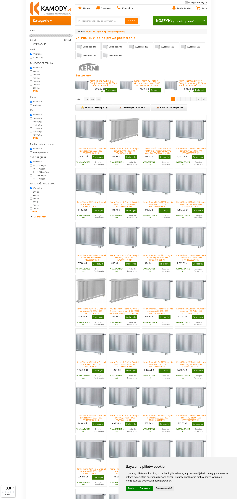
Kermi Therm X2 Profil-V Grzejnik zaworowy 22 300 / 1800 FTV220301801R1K (158, 257)
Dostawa (103, 8)
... (187, 99)
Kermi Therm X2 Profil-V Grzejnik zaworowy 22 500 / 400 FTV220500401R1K (158, 417)
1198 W (37, 131)
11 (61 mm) (39, 178)
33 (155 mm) (39, 165)
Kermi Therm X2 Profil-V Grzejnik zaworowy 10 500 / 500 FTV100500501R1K (125, 150)
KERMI (37, 57)
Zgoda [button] (131, 488)
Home (84, 8)
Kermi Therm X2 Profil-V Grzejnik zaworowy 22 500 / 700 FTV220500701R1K (191, 417)
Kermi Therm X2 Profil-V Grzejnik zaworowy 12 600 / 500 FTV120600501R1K (91, 257)
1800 (36, 81)
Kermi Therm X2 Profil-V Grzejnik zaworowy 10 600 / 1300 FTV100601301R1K (91, 311)
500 (36, 198)
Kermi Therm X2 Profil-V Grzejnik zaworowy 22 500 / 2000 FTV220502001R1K (91, 471)
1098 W (37, 121)
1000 (36, 74)
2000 (36, 84)
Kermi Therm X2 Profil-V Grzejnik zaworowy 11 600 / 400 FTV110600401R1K (125, 204)
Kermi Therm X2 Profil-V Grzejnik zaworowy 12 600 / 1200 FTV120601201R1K (91, 204)
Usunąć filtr (40, 216)
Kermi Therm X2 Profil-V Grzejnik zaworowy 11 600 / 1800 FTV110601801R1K (91, 417)
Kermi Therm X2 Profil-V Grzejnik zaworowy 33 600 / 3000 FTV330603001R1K (191, 150)
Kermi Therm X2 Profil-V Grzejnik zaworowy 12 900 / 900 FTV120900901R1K (158, 364)
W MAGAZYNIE (39, 44)
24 (87, 99)
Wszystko (37, 53)
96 (98, 99)
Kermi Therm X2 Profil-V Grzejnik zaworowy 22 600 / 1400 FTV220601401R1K (191, 204)
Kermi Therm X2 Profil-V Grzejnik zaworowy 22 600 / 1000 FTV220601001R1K (103, 83)
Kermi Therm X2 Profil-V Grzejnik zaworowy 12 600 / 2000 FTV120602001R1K (191, 257)
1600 (36, 78)
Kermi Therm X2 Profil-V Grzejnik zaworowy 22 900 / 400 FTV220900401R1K (125, 364)
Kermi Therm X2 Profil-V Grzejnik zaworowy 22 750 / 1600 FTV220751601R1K (91, 364)
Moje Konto (181, 8)
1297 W (37, 135)
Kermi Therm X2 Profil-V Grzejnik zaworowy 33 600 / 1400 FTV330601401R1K (125, 417)
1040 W (37, 118)
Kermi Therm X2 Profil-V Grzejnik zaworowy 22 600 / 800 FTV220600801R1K (192, 83)
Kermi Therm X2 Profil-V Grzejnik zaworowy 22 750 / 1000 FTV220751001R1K (191, 311)
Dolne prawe (40, 152)
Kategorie (43, 20)
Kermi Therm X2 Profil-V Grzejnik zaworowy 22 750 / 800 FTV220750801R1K (158, 311)
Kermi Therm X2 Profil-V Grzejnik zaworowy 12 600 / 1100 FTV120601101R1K (125, 257)
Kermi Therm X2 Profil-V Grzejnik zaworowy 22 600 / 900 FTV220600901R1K (158, 204)
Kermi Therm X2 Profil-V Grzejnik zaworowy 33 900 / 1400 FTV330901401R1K (191, 364)
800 (36, 71)
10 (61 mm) (39, 168)
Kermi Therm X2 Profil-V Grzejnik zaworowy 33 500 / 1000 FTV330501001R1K (91, 150)
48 (92, 99)
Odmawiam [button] (145, 488)
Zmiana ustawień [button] (164, 488)
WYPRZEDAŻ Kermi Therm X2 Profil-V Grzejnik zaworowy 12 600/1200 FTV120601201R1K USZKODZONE (157, 152)
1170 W (37, 128)
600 (36, 201)
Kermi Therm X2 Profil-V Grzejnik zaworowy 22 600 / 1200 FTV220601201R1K (147, 83)
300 (36, 191)
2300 (36, 88)
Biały (37, 105)
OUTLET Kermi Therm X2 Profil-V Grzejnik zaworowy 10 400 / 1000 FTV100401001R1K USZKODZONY (124, 311)
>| (204, 99)
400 (36, 195)
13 (193, 99)
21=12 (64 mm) (41, 172)
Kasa (201, 8)
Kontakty (124, 8)
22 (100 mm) (39, 175)
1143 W (37, 125)
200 (36, 208)
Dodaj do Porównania (99, 163)
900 (36, 205)
